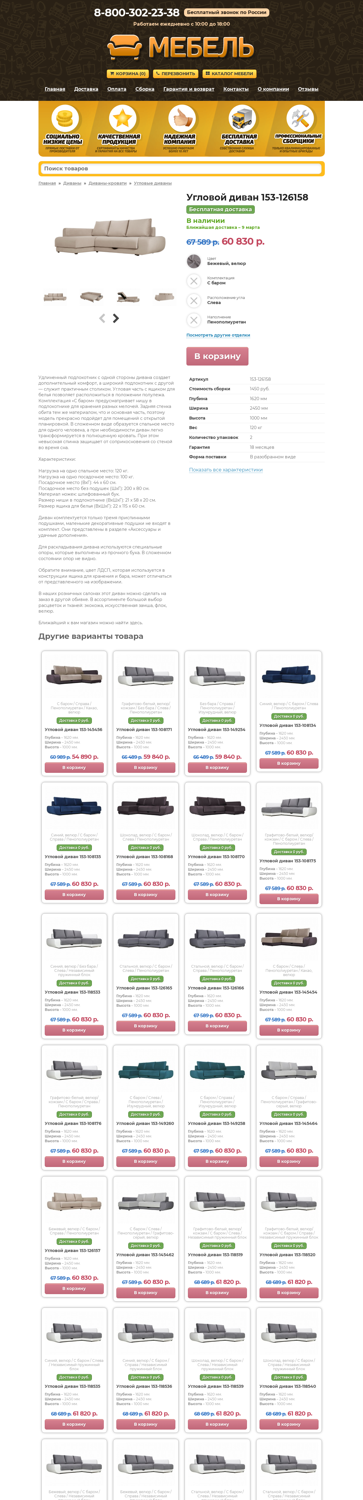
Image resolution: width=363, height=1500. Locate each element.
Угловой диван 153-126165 (144, 988)
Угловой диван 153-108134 (287, 725)
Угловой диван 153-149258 (216, 1123)
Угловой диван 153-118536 (144, 1386)
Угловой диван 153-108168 (144, 856)
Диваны (72, 183)
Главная (55, 89)
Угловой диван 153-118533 (72, 992)
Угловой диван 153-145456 (73, 729)
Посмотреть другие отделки (218, 335)
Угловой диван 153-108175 (287, 861)
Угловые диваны (153, 183)
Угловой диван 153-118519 (215, 1254)
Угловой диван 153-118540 (287, 1386)
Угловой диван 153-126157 (73, 1250)
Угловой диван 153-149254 (216, 729)
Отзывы (308, 89)
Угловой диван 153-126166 (216, 988)
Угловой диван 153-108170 (216, 856)
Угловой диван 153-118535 (72, 1386)
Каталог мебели (229, 73)
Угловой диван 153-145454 (288, 992)
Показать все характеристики (226, 470)
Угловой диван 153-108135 (73, 856)
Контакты (236, 89)
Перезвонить (175, 73)
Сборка (145, 89)
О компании (273, 89)
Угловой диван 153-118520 (287, 1254)
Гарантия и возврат (188, 89)
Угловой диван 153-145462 (145, 1254)
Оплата (116, 89)
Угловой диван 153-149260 (145, 1123)
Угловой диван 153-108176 (73, 1123)
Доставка (86, 89)
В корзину (217, 356)
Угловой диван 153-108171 (144, 729)
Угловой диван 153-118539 (216, 1386)
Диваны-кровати (108, 183)
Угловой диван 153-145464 (288, 1123)
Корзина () (128, 73)
